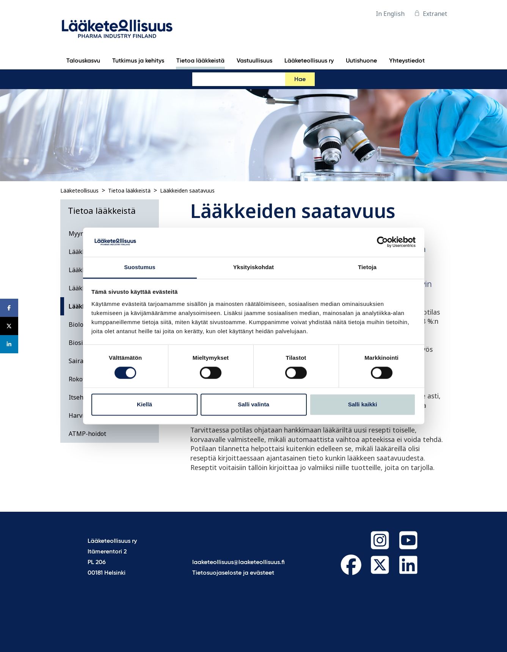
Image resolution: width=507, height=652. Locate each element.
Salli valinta (253, 404)
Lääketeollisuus (79, 190)
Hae (300, 80)
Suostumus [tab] (139, 267)
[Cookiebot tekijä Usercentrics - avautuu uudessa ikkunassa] (382, 242)
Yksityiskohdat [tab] (253, 267)
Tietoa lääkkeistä (129, 190)
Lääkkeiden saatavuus (187, 190)
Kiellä (144, 404)
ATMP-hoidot (87, 433)
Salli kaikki (362, 404)
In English (390, 13)
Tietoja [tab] (367, 267)
